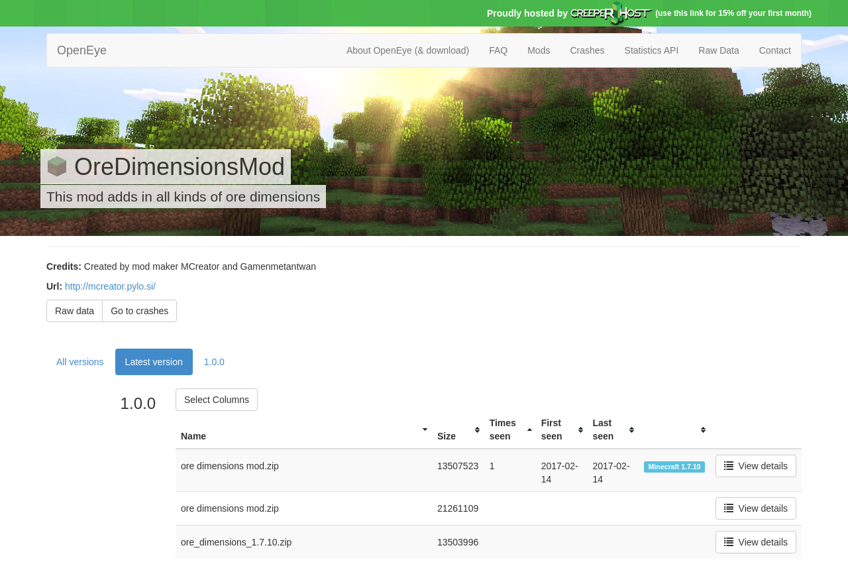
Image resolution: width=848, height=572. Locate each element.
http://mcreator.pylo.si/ (110, 286)
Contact (775, 50)
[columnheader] (304, 430)
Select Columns (216, 399)
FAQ (498, 50)
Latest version (154, 362)
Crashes (587, 50)
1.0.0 (214, 362)
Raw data (74, 311)
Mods (538, 50)
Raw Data (718, 50)
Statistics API (652, 50)
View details (756, 466)
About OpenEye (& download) (407, 50)
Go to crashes (139, 311)
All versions (80, 362)
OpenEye (82, 50)
